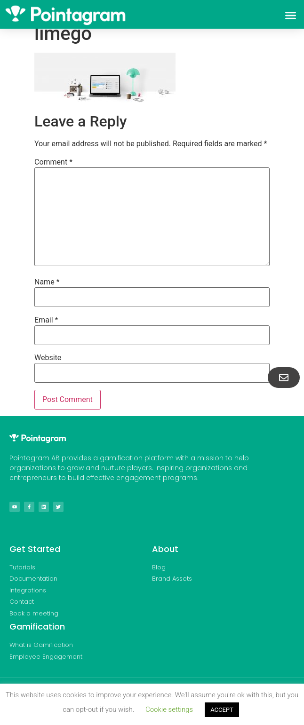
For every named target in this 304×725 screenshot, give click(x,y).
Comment (53, 162)
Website (47, 358)
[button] (290, 15)
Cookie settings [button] (169, 709)
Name (47, 282)
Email (46, 320)
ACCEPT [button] (221, 709)
